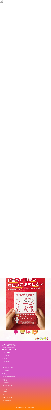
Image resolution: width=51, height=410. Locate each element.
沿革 (3, 394)
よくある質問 (5, 370)
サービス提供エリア (7, 397)
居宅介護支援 (5, 361)
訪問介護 (4, 358)
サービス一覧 (5, 355)
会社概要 (4, 391)
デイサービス (5, 364)
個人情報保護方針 (6, 400)
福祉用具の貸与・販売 (7, 367)
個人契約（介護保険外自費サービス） (11, 376)
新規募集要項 (5, 382)
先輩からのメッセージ (7, 385)
